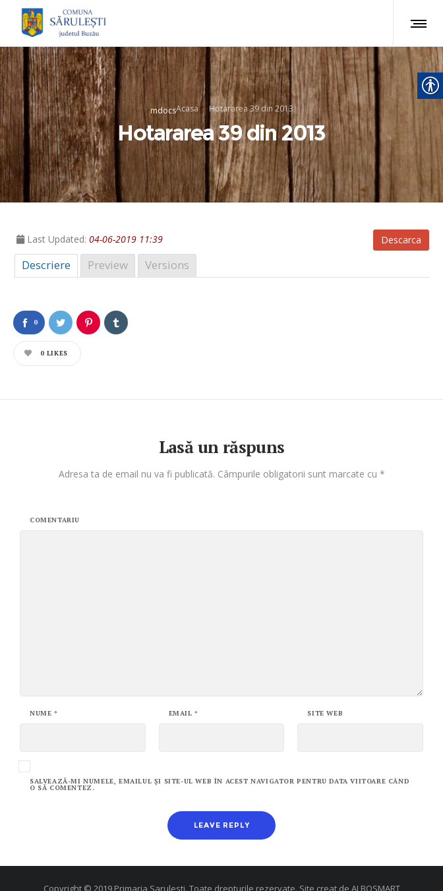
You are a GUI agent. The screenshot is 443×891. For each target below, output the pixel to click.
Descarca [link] (401, 216)
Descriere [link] (46, 241)
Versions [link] (167, 241)
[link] (61, 23)
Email (183, 690)
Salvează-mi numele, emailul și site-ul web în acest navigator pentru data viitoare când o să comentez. (219, 761)
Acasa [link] (187, 96)
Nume (44, 690)
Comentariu (55, 496)
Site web (325, 690)
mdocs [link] (163, 98)
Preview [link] (108, 241)
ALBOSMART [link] (375, 865)
